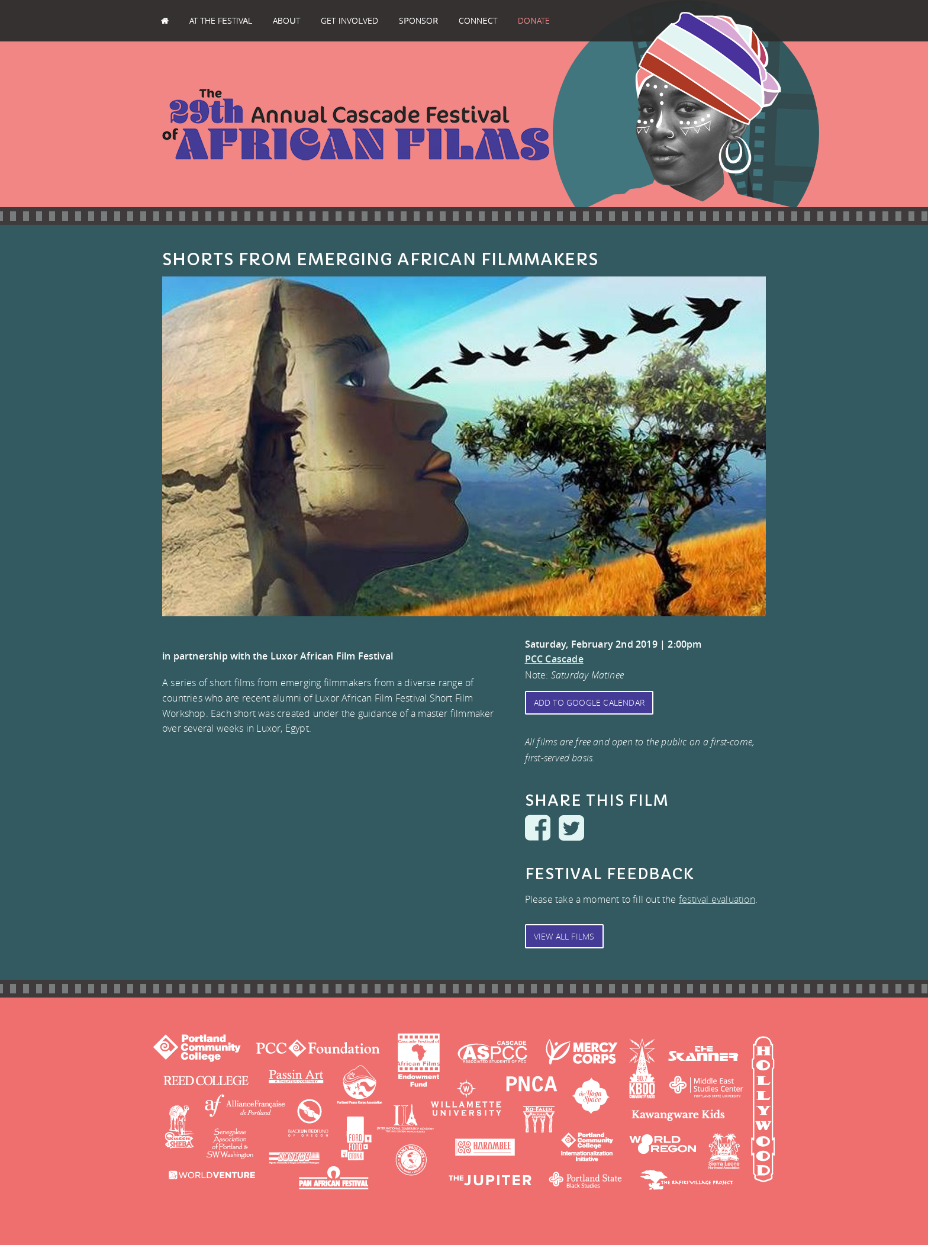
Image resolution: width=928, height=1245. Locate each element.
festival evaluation (717, 899)
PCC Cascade (554, 658)
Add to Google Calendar (589, 702)
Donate (534, 20)
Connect (478, 20)
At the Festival (220, 20)
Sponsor (418, 20)
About (286, 20)
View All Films (564, 936)
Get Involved (349, 20)
